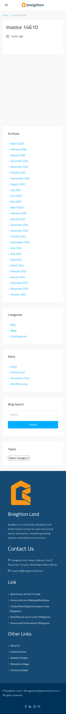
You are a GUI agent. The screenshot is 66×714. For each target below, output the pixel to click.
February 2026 (19, 149)
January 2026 (18, 155)
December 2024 (19, 225)
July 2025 (16, 190)
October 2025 (18, 173)
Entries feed (18, 372)
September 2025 (20, 178)
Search (33, 425)
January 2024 (18, 277)
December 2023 (19, 283)
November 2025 (19, 167)
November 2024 (19, 231)
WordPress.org (19, 384)
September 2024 (20, 242)
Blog (13, 325)
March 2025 (17, 207)
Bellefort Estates (19, 658)
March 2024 (17, 265)
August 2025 (18, 184)
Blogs (14, 331)
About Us (15, 645)
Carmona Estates (19, 670)
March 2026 (17, 144)
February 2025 (19, 213)
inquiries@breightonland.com (27, 571)
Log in (14, 367)
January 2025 (18, 219)
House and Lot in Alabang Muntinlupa (30, 600)
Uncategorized (19, 336)
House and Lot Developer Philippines (30, 623)
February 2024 (19, 271)
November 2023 (19, 289)
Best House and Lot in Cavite (25, 594)
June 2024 (16, 248)
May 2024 (16, 254)
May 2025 (16, 202)
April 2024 (16, 260)
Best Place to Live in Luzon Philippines (31, 617)
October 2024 (18, 236)
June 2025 (16, 196)
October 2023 (18, 294)
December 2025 (19, 161)
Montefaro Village (20, 664)
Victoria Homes (18, 652)
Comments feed (20, 378)
